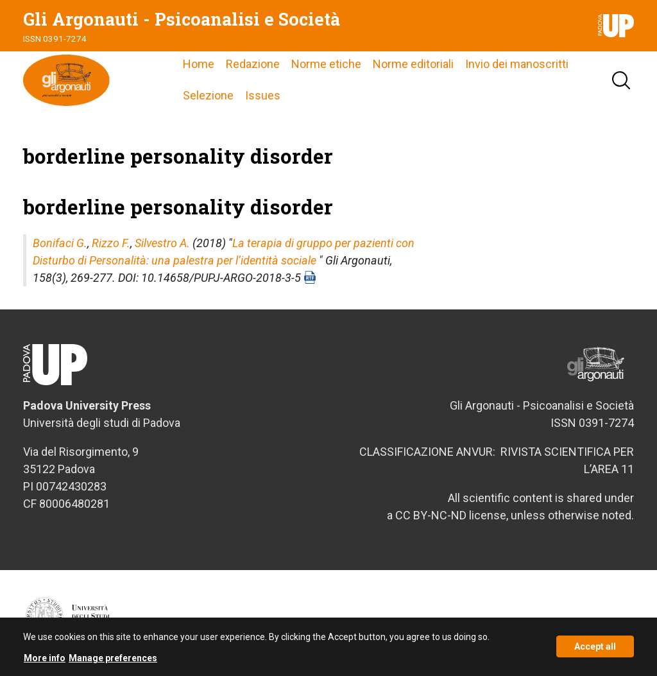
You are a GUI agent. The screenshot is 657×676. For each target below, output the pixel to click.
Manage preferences (113, 661)
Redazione (253, 64)
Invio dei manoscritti (516, 64)
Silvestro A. (162, 243)
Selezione (208, 95)
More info (44, 661)
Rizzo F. (111, 243)
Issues (262, 95)
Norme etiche (326, 64)
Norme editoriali (413, 64)
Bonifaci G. (60, 243)
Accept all (595, 650)
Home (198, 64)
